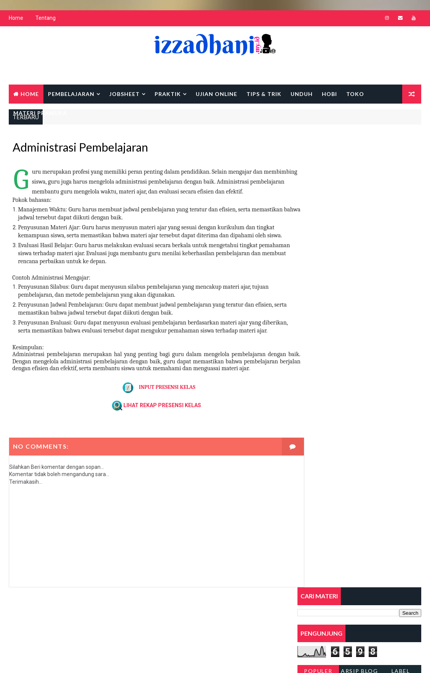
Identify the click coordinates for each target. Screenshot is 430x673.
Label (401, 216)
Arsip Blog (359, 216)
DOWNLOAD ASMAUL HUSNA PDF (340, 245)
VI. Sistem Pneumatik (322, 330)
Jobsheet (124, 94)
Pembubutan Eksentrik (324, 391)
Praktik (168, 94)
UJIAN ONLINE (216, 94)
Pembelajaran (71, 94)
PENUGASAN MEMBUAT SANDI (336, 230)
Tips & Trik (263, 94)
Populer (318, 216)
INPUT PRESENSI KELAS (151, 404)
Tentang (45, 19)
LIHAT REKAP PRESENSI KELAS (154, 422)
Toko (355, 94)
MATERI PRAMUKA (40, 113)
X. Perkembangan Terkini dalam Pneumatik (347, 406)
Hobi (329, 94)
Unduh (302, 94)
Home (16, 19)
